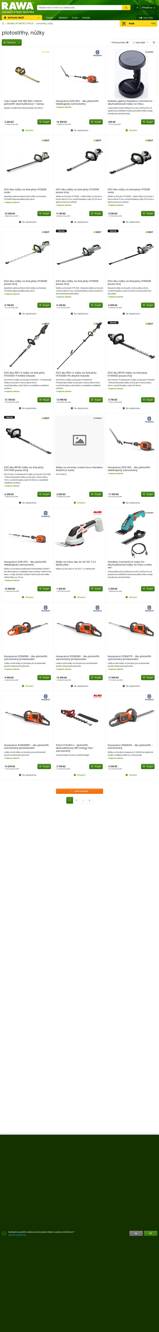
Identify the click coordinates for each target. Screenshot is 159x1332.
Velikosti (7, 110)
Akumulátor (8, 116)
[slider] (5, 67)
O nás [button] (74, 17)
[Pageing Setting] (154, 42)
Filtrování (22, 42)
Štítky (5, 98)
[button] (137, 7)
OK (150, 1233)
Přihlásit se (149, 7)
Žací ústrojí (8, 122)
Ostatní (6, 135)
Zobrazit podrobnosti (17, 1235)
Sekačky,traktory (11, 128)
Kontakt (86, 17)
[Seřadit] (140, 42)
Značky (6, 104)
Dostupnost (8, 80)
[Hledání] (79, 7)
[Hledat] (126, 7)
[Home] (3, 23)
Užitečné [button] (63, 17)
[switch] (140, 18)
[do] (32, 73)
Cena (5, 50)
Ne (136, 1233)
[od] (12, 73)
